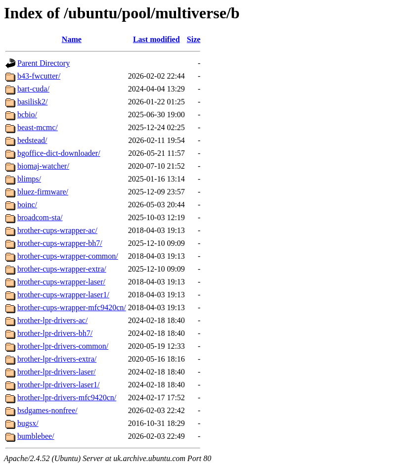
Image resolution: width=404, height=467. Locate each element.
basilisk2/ (32, 101)
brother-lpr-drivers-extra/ (56, 359)
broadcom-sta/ (40, 217)
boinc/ (27, 204)
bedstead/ (32, 140)
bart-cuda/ (33, 89)
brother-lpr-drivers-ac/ (52, 320)
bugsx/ (28, 423)
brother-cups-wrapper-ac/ (57, 230)
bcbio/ (27, 114)
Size (194, 39)
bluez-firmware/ (42, 191)
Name (72, 39)
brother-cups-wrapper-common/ (67, 256)
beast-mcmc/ (37, 127)
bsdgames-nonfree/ (47, 410)
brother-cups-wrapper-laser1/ (63, 294)
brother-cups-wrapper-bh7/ (59, 243)
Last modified (156, 39)
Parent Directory (43, 63)
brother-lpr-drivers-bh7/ (54, 333)
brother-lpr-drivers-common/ (62, 346)
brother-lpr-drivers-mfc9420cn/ (66, 397)
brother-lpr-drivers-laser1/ (58, 384)
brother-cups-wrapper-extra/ (61, 269)
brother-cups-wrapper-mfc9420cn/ (71, 307)
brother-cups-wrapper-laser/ (61, 282)
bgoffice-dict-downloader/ (58, 153)
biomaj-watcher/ (43, 166)
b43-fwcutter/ (38, 76)
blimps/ (29, 179)
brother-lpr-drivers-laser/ (56, 372)
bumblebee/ (35, 436)
